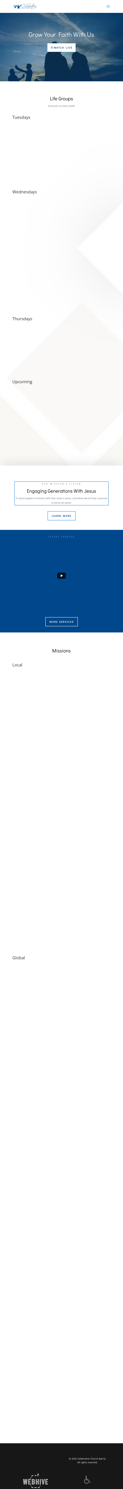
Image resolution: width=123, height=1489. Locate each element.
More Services (61, 621)
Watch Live (63, 47)
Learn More (61, 515)
